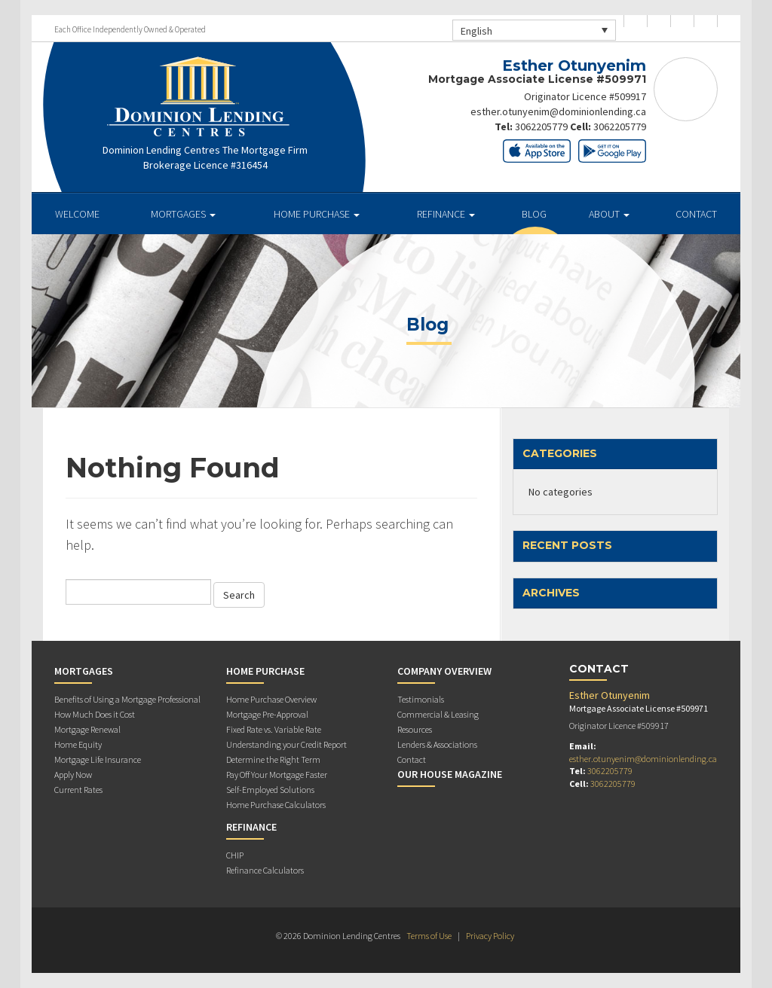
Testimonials (420, 699)
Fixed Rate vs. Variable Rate (273, 729)
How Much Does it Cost (94, 714)
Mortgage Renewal (87, 729)
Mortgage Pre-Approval (267, 714)
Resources (414, 729)
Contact (696, 214)
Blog (534, 214)
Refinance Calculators (265, 870)
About (609, 214)
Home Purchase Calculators (276, 804)
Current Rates (78, 789)
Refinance (446, 214)
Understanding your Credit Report (286, 744)
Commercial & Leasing (438, 714)
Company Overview (444, 671)
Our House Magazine (449, 774)
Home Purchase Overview (271, 699)
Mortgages (183, 214)
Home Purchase (317, 214)
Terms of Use (429, 935)
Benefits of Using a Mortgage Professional (127, 699)
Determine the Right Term (273, 759)
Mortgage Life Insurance (97, 759)
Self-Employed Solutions (270, 789)
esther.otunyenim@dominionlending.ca (558, 111)
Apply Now (73, 774)
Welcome (77, 214)
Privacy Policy (490, 935)
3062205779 (541, 126)
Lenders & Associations (437, 744)
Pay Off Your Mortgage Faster (276, 774)
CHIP (235, 855)
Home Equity (78, 744)
